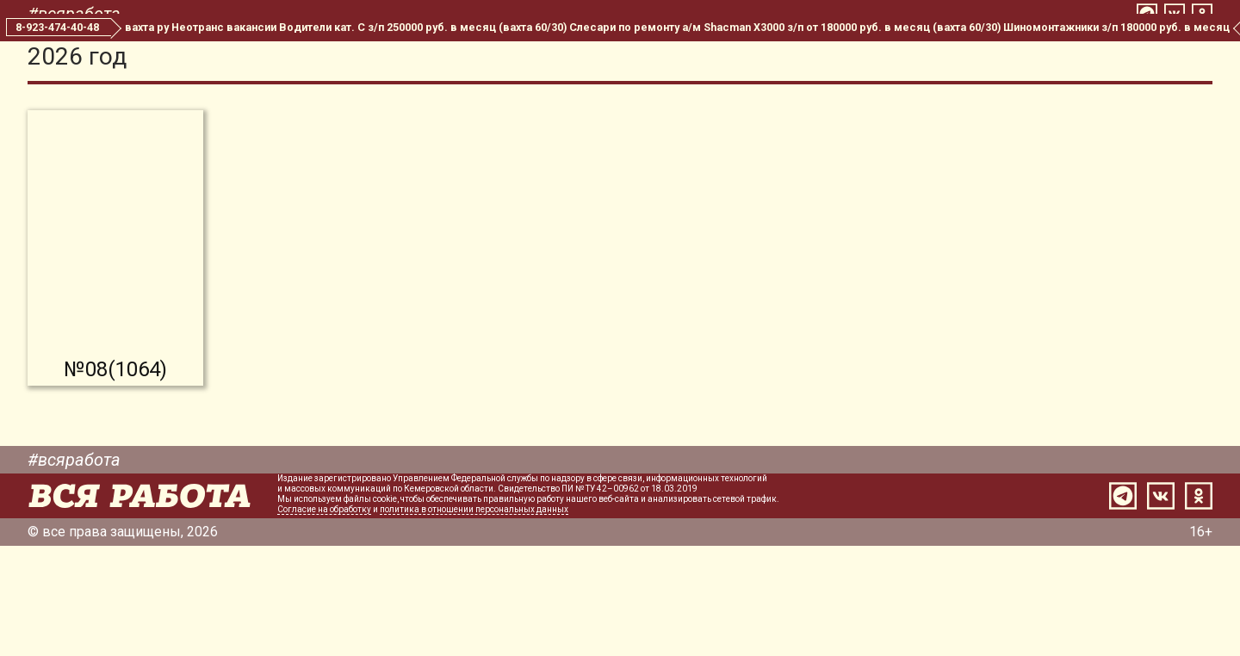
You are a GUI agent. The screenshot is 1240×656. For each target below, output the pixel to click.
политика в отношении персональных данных (474, 619)
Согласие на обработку (324, 619)
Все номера (557, 58)
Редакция (671, 58)
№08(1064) (115, 479)
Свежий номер (423, 58)
